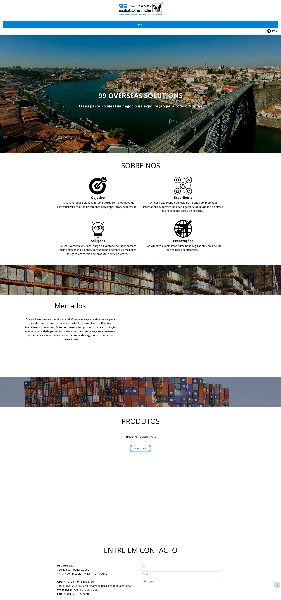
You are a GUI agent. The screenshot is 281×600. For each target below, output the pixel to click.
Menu (140, 24)
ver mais (140, 448)
